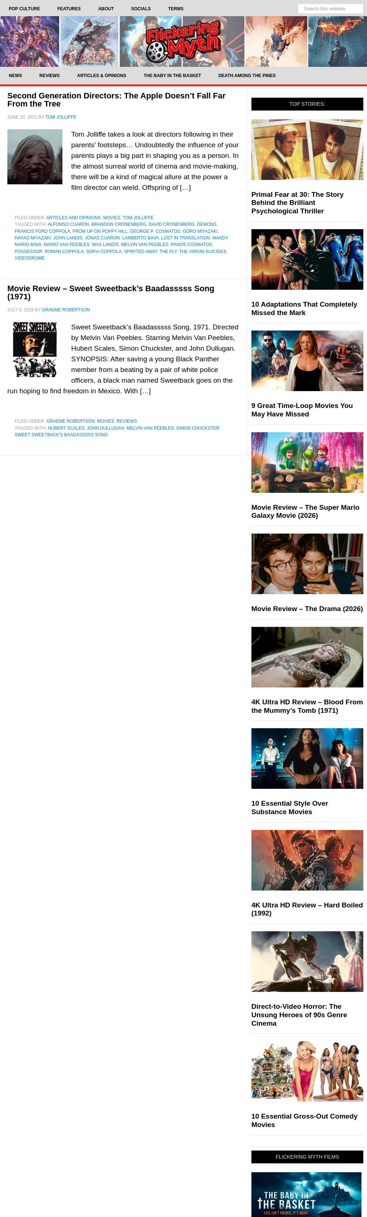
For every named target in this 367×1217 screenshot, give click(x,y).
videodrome (30, 258)
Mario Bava (28, 244)
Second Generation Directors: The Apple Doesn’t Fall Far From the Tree (116, 99)
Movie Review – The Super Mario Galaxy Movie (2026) (305, 511)
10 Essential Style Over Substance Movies (289, 807)
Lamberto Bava (140, 238)
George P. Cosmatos (155, 231)
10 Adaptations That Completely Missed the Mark (304, 308)
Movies (111, 217)
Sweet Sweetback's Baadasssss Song (61, 434)
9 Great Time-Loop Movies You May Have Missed (302, 410)
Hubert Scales (66, 428)
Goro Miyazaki (200, 231)
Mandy (220, 238)
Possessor (28, 251)
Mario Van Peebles (67, 244)
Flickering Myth (183, 41)
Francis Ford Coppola (42, 231)
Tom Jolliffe (138, 217)
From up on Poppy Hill (100, 231)
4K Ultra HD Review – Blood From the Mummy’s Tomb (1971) (307, 706)
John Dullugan (105, 428)
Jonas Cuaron (102, 238)
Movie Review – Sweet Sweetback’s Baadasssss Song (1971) (110, 292)
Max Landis (105, 244)
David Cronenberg (172, 224)
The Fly (168, 251)
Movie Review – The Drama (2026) (307, 609)
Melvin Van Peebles (144, 244)
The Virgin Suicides (202, 251)
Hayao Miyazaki (33, 238)
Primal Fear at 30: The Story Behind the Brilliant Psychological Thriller (297, 203)
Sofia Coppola (104, 251)
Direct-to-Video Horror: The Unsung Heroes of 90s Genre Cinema (299, 1015)
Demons (207, 224)
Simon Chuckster (197, 428)
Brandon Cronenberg (118, 224)
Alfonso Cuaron (68, 224)
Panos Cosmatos (191, 244)
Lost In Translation (185, 238)
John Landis (67, 238)
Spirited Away (140, 251)
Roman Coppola (64, 251)
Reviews (127, 421)
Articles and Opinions (73, 217)
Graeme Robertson (71, 421)
